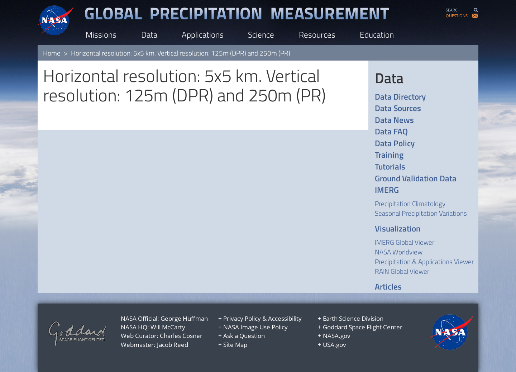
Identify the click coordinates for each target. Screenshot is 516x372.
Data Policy (395, 143)
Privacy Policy (242, 318)
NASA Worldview (398, 252)
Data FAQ (391, 132)
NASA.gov (336, 336)
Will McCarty (167, 327)
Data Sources (398, 108)
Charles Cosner (181, 336)
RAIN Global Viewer (402, 271)
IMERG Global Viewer (404, 242)
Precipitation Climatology (410, 203)
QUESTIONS (457, 15)
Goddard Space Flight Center (362, 327)
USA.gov (334, 344)
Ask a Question (244, 336)
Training (389, 155)
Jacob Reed (172, 344)
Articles (388, 287)
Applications (203, 34)
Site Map (235, 344)
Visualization (398, 229)
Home (52, 53)
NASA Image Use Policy (255, 327)
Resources (317, 34)
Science (261, 34)
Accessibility (285, 318)
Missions (101, 34)
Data (149, 34)
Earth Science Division (353, 318)
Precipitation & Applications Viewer (424, 261)
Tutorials (390, 167)
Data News (394, 120)
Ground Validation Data (416, 179)
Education (377, 34)
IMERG (387, 190)
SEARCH (453, 10)
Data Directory (400, 97)
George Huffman (184, 318)
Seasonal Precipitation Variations (421, 213)
